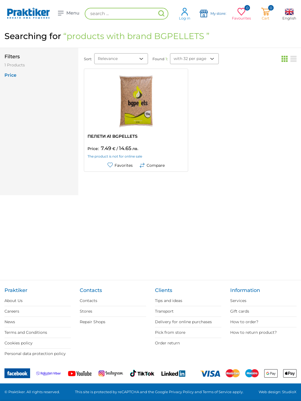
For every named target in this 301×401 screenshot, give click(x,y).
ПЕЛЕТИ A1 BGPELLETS (112, 136)
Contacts (88, 300)
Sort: (88, 59)
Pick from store (170, 332)
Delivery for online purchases (183, 321)
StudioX (289, 392)
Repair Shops (92, 321)
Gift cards (239, 311)
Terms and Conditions (25, 332)
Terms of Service (217, 392)
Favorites (120, 165)
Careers (11, 311)
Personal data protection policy (35, 353)
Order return (167, 343)
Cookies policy (18, 343)
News (9, 321)
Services (238, 300)
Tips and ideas (168, 300)
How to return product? (253, 332)
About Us (13, 300)
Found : (160, 59)
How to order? (244, 321)
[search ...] (126, 14)
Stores (86, 311)
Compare (152, 165)
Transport (164, 311)
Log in (184, 13)
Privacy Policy (181, 392)
